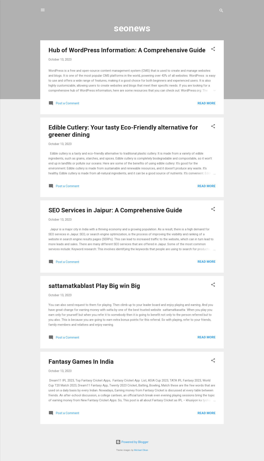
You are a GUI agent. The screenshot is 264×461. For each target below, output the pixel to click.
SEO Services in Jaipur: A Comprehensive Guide (115, 210)
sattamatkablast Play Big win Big (94, 285)
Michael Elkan (141, 450)
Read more (207, 103)
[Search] (221, 11)
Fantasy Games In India (81, 361)
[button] (213, 49)
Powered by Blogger (132, 442)
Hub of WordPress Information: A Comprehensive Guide (126, 50)
